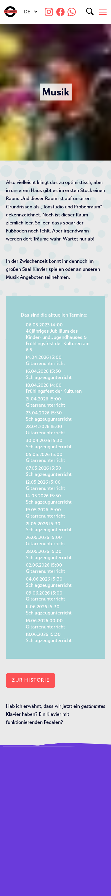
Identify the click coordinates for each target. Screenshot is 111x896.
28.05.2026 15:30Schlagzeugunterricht (49, 554)
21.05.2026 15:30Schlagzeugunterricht (49, 527)
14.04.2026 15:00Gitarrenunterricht (45, 360)
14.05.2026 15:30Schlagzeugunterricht (49, 499)
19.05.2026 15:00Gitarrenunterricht (45, 513)
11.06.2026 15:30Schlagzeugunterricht (49, 610)
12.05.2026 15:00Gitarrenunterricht (45, 485)
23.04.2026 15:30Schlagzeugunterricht (49, 416)
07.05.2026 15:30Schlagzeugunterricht (49, 471)
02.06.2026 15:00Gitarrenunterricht (45, 568)
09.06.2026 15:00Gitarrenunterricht (45, 596)
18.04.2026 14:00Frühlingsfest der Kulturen (54, 388)
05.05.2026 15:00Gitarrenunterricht (45, 457)
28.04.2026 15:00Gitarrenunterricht (45, 430)
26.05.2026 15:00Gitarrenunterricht (45, 540)
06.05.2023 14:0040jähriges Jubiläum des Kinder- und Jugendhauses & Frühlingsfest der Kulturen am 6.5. (57, 337)
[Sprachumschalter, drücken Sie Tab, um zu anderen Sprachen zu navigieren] (30, 12)
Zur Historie (30, 680)
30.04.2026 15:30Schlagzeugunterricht (49, 443)
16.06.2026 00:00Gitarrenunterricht (45, 624)
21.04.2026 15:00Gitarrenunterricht (45, 402)
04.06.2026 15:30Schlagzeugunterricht (49, 582)
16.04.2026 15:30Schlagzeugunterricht (49, 374)
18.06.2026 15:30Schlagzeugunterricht (49, 637)
